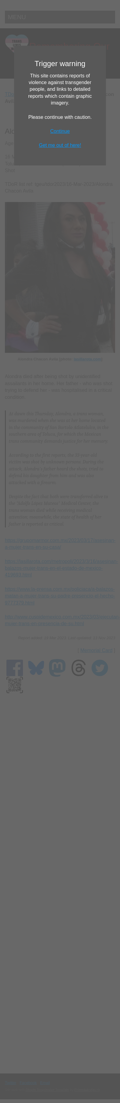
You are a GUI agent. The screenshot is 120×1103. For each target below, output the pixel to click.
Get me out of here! (60, 145)
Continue (60, 131)
